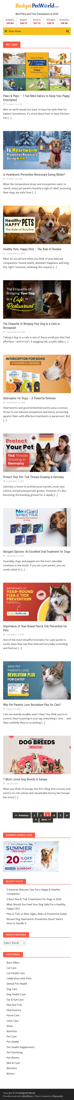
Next (46, 819)
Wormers (11, 1068)
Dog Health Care (15, 994)
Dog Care (11, 989)
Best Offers (12, 962)
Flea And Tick (14, 1005)
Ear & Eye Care (14, 999)
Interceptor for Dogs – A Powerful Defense (29, 398)
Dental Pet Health (16, 983)
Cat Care (11, 968)
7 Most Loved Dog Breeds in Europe (25, 779)
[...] (9, 118)
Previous (22, 815)
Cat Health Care (15, 973)
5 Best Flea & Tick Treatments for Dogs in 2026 (33, 899)
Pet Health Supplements (20, 1047)
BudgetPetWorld (27, 1093)
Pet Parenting (14, 1052)
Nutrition (11, 1031)
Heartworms (13, 1010)
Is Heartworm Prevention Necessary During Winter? (34, 174)
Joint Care (12, 1020)
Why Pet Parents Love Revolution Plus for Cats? (32, 705)
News (9, 1026)
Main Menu (14, 31)
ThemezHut (57, 1096)
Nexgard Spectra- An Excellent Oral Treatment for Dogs (36, 551)
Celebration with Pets (19, 978)
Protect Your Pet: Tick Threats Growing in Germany (33, 477)
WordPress (27, 1096)
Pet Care (11, 1036)
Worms (10, 1073)
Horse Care (12, 1015)
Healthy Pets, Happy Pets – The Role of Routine (32, 249)
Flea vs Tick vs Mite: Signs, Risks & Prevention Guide (36, 914)
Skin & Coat (13, 1063)
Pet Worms (12, 1057)
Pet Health (12, 1041)
